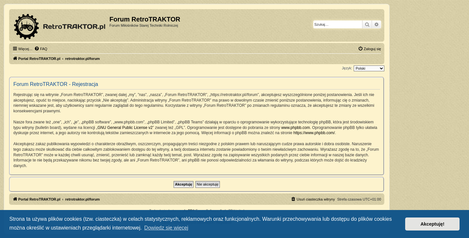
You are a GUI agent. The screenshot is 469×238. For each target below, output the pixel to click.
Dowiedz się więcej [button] (166, 228)
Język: (347, 68)
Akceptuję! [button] (432, 224)
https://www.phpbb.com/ (314, 133)
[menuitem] (40, 49)
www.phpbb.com (295, 127)
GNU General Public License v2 (124, 127)
